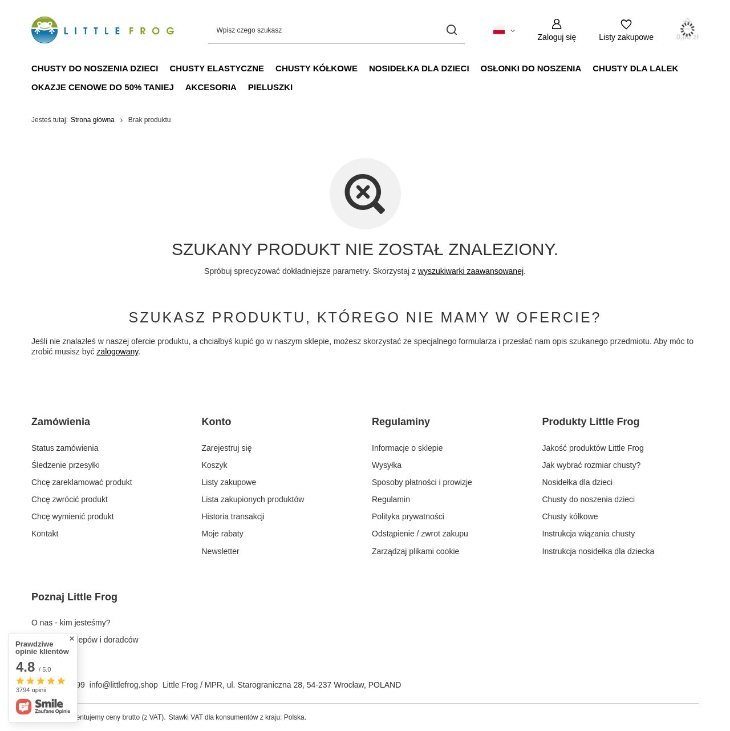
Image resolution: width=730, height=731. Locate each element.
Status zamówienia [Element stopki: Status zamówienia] (65, 448)
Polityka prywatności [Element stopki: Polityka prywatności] (408, 516)
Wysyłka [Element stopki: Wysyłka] (387, 465)
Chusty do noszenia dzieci (95, 68)
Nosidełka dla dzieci (419, 68)
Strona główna (93, 120)
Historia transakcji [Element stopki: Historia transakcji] (233, 516)
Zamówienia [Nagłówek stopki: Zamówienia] (60, 421)
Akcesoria (211, 87)
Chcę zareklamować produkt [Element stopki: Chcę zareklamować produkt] (81, 482)
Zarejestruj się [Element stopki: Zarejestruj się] (227, 448)
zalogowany (117, 351)
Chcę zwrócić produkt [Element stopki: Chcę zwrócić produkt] (69, 499)
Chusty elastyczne (217, 68)
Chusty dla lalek (635, 68)
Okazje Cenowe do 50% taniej (102, 87)
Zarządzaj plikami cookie (415, 551)
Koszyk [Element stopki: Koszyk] (215, 465)
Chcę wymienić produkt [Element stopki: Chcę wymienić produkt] (72, 516)
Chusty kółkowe (316, 68)
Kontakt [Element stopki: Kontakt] (44, 533)
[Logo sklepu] (102, 30)
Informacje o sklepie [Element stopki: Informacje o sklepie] (407, 448)
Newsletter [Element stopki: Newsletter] (221, 551)
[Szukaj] (452, 30)
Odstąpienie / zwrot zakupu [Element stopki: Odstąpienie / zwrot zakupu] (420, 533)
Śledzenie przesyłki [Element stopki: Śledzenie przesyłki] (65, 465)
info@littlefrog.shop (124, 684)
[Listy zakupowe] (626, 30)
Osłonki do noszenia (531, 68)
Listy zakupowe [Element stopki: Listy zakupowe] (229, 482)
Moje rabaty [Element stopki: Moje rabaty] (223, 533)
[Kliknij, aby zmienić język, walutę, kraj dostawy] (504, 30)
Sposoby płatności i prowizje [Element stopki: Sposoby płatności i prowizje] (422, 482)
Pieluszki (270, 87)
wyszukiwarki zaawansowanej (471, 271)
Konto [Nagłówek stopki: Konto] (217, 421)
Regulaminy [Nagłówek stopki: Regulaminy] (401, 421)
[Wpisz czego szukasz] (336, 30)
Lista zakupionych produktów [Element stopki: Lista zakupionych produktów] (253, 499)
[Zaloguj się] (557, 30)
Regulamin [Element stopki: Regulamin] (391, 499)
